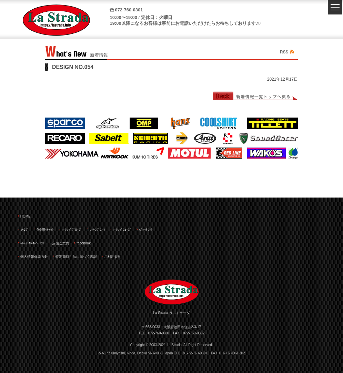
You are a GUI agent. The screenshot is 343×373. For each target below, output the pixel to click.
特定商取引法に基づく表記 (76, 257)
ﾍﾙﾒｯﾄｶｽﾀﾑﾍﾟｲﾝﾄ (32, 243)
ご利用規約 (112, 257)
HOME (25, 216)
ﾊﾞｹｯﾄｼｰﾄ (146, 230)
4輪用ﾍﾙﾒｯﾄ (45, 230)
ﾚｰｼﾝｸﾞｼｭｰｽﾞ (121, 230)
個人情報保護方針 (34, 257)
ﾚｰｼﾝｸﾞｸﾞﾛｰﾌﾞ (71, 230)
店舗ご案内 (60, 243)
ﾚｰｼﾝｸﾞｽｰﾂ (97, 230)
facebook (84, 243)
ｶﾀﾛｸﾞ (24, 230)
